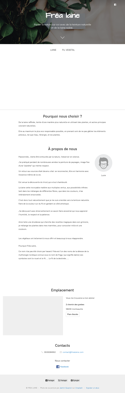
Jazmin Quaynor (66, 388)
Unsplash (79, 388)
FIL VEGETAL (68, 50)
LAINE (53, 50)
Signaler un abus (92, 388)
